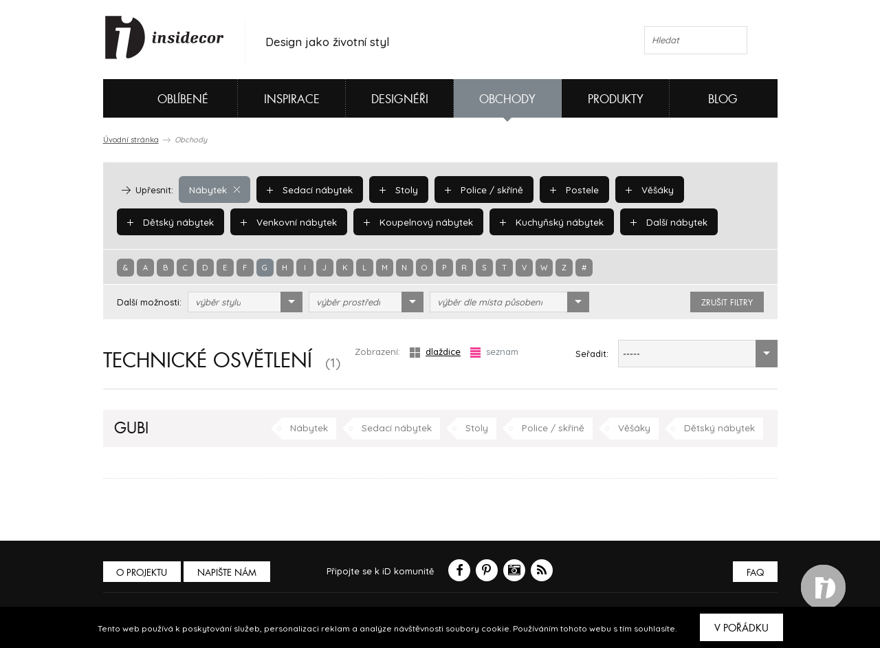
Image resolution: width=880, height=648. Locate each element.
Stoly (394, 189)
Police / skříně (479, 189)
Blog (723, 99)
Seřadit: (591, 353)
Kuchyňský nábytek (543, 221)
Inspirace (292, 99)
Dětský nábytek (169, 221)
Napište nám (229, 573)
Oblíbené (159, 98)
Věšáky (641, 189)
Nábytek (214, 189)
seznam (494, 352)
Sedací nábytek (307, 189)
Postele (567, 189)
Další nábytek (657, 221)
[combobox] (245, 302)
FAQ (754, 573)
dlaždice (435, 352)
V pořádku (741, 628)
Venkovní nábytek (285, 221)
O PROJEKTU (143, 573)
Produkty (616, 99)
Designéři (399, 99)
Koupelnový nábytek (413, 221)
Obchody (507, 99)
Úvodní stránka (131, 139)
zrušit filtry (727, 302)
